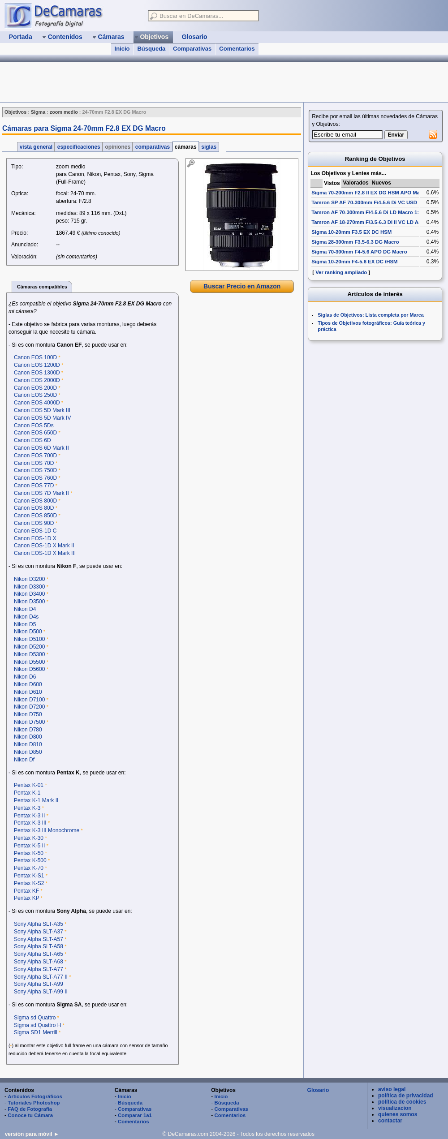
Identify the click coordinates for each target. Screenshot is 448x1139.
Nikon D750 (28, 714)
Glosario (318, 1090)
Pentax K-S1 (29, 876)
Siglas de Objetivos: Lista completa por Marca (370, 315)
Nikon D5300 (29, 654)
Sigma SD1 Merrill (35, 1032)
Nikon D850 (28, 752)
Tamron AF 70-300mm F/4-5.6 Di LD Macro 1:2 (366, 212)
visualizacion (395, 1108)
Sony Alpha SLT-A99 (38, 984)
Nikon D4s (26, 617)
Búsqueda (151, 48)
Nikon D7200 (29, 707)
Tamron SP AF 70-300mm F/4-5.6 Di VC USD (364, 202)
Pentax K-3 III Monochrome (46, 830)
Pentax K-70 (28, 868)
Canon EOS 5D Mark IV (42, 418)
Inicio (122, 48)
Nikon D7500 (29, 722)
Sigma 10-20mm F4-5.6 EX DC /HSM (354, 261)
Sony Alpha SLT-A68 (38, 961)
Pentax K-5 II (29, 845)
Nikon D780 (28, 729)
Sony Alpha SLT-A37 (38, 931)
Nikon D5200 (29, 647)
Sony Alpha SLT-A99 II (41, 992)
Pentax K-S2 (29, 883)
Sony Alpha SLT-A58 (38, 946)
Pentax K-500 (30, 860)
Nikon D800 (28, 737)
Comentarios (236, 48)
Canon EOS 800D (35, 501)
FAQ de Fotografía (30, 1109)
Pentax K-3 (27, 808)
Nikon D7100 (29, 699)
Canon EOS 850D (35, 515)
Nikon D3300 (29, 587)
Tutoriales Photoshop (34, 1102)
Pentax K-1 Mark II (36, 800)
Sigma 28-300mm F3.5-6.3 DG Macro (355, 242)
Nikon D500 (28, 631)
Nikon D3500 (29, 601)
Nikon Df (24, 759)
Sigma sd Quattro (35, 1017)
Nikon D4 (25, 609)
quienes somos (397, 1114)
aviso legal (391, 1089)
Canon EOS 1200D (37, 365)
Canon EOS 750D (35, 470)
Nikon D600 (28, 684)
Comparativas (192, 48)
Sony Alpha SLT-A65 (38, 954)
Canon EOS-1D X (35, 538)
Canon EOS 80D (34, 508)
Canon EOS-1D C (35, 531)
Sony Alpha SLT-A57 (38, 939)
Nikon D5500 (29, 662)
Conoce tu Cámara (30, 1115)
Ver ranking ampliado (341, 272)
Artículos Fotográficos (35, 1096)
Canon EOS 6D (32, 440)
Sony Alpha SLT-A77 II (41, 977)
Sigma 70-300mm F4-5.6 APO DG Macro (359, 251)
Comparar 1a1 (135, 1115)
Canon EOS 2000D (37, 380)
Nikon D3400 (29, 594)
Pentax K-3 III (30, 823)
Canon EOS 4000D (37, 403)
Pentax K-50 (28, 853)
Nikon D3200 (29, 579)
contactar (390, 1121)
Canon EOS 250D (35, 395)
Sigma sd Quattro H (37, 1025)
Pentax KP (26, 898)
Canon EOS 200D (35, 388)
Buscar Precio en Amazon (241, 286)
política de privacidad (405, 1095)
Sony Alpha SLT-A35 (38, 924)
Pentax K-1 (27, 793)
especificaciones (79, 147)
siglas (209, 147)
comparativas (152, 147)
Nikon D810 (28, 744)
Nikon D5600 (29, 669)
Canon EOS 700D (35, 455)
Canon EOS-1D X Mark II (44, 545)
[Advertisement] (242, 358)
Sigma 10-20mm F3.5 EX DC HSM (351, 232)
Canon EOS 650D (35, 433)
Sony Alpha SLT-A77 (38, 969)
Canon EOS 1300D (37, 373)
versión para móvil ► (32, 1134)
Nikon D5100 (29, 639)
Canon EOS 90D (34, 523)
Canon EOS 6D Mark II (41, 448)
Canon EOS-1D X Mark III (45, 553)
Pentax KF (26, 891)
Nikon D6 (25, 677)
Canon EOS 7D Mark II (41, 493)
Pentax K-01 (28, 785)
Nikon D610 (28, 692)
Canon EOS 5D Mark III (42, 410)
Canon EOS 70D (34, 463)
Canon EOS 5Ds (34, 425)
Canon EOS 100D (35, 357)
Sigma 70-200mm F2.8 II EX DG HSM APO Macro (369, 192)
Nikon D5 (25, 624)
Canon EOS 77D (34, 485)
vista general (36, 147)
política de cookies (402, 1102)
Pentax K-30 (28, 838)
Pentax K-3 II (29, 815)
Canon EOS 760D (35, 478)
